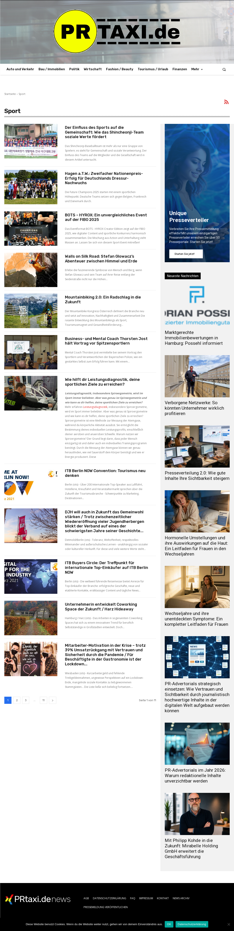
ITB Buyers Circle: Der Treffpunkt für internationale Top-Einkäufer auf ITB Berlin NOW (106, 568)
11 (43, 700)
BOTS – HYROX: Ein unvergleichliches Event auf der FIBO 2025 (106, 217)
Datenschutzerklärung (192, 924)
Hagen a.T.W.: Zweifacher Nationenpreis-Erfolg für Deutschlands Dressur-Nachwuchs (104, 178)
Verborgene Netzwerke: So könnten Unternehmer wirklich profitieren (194, 408)
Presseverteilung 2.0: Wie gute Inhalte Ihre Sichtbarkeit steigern (197, 475)
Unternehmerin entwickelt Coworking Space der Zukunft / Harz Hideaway (101, 607)
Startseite (10, 94)
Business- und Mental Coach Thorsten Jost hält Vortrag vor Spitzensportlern (106, 341)
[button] (224, 69)
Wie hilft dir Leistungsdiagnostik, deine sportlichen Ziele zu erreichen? (102, 382)
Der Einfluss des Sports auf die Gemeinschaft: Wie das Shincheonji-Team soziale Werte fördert (104, 132)
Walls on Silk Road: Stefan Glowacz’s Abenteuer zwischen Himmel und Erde (101, 258)
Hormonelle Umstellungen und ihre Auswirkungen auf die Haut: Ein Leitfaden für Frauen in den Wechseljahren (196, 546)
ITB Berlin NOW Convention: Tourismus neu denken (105, 473)
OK (169, 924)
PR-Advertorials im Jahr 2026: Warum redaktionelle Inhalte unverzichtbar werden (195, 776)
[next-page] (52, 700)
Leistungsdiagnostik (95, 407)
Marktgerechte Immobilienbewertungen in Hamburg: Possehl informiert (194, 338)
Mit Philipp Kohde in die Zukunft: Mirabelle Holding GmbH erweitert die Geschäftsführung (191, 848)
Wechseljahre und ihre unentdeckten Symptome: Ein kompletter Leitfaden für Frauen (196, 619)
